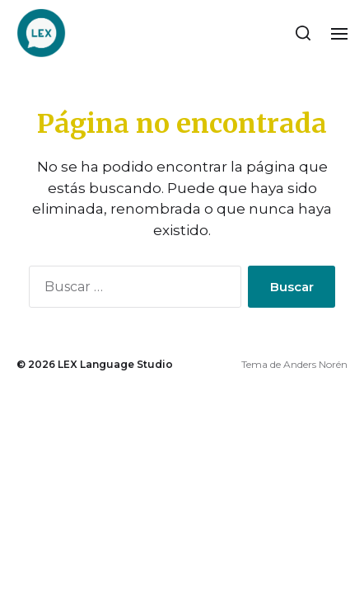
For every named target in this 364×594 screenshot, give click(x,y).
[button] (303, 33)
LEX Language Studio (115, 364)
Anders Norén (315, 364)
